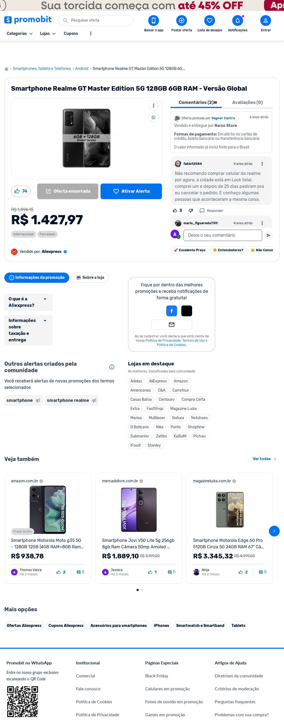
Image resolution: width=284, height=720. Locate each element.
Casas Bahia (141, 380)
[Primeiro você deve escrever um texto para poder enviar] (268, 216)
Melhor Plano (89, 655)
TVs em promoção (162, 622)
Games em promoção (165, 583)
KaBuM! (180, 417)
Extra (135, 389)
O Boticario (139, 407)
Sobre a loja (96, 258)
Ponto (176, 407)
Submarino (139, 417)
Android (84, 49)
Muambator (87, 694)
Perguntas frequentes (235, 570)
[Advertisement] (60, 410)
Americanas (140, 371)
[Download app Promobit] (154, 24)
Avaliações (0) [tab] (247, 83)
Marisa (136, 398)
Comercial (85, 545)
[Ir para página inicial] (8, 49)
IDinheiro (84, 642)
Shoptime (196, 407)
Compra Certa (193, 380)
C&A (161, 371)
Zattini (161, 417)
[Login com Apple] (186, 291)
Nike (160, 407)
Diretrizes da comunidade (239, 545)
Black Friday (156, 545)
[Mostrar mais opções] (90, 33)
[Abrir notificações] (238, 24)
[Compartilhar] (153, 98)
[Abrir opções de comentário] (262, 144)
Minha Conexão (91, 681)
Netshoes (199, 398)
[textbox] (223, 216)
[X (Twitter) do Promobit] (237, 656)
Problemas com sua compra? (242, 583)
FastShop (155, 389)
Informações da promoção (39, 258)
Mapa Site (85, 609)
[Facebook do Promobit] (222, 656)
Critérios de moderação (237, 558)
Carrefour (180, 371)
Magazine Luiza (183, 389)
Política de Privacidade (163, 321)
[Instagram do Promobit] (252, 656)
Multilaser (157, 398)
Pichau (199, 417)
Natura (178, 398)
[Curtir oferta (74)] (21, 172)
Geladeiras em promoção (168, 596)
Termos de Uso (193, 321)
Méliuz (82, 668)
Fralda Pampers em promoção (173, 609)
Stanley (154, 426)
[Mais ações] (153, 86)
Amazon (181, 361)
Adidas (136, 361)
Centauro (167, 380)
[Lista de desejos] (131, 172)
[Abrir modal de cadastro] (266, 24)
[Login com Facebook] (171, 291)
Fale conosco (88, 558)
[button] (153, 291)
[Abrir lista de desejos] (210, 24)
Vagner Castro (223, 99)
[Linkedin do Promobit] (267, 656)
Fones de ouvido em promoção (174, 570)
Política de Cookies (171, 325)
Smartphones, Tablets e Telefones (44, 49)
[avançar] (274, 456)
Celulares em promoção (167, 558)
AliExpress (158, 361)
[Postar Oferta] (182, 24)
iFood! (135, 426)
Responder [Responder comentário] (211, 191)
